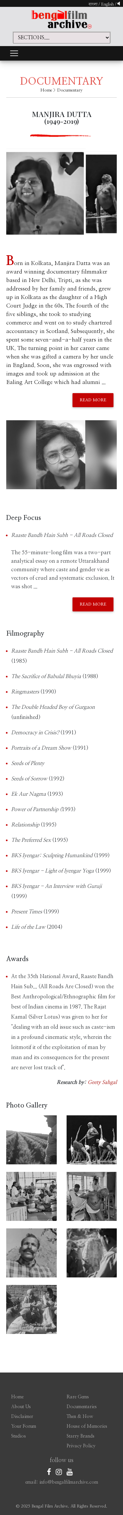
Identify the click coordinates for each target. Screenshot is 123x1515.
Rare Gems (78, 1397)
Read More (93, 400)
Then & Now (80, 1416)
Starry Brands (80, 1436)
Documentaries (82, 1407)
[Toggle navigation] (14, 53)
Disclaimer (22, 1416)
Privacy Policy (81, 1446)
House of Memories (87, 1426)
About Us (21, 1407)
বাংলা (93, 4)
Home (46, 90)
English (108, 4)
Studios (18, 1436)
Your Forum (23, 1426)
